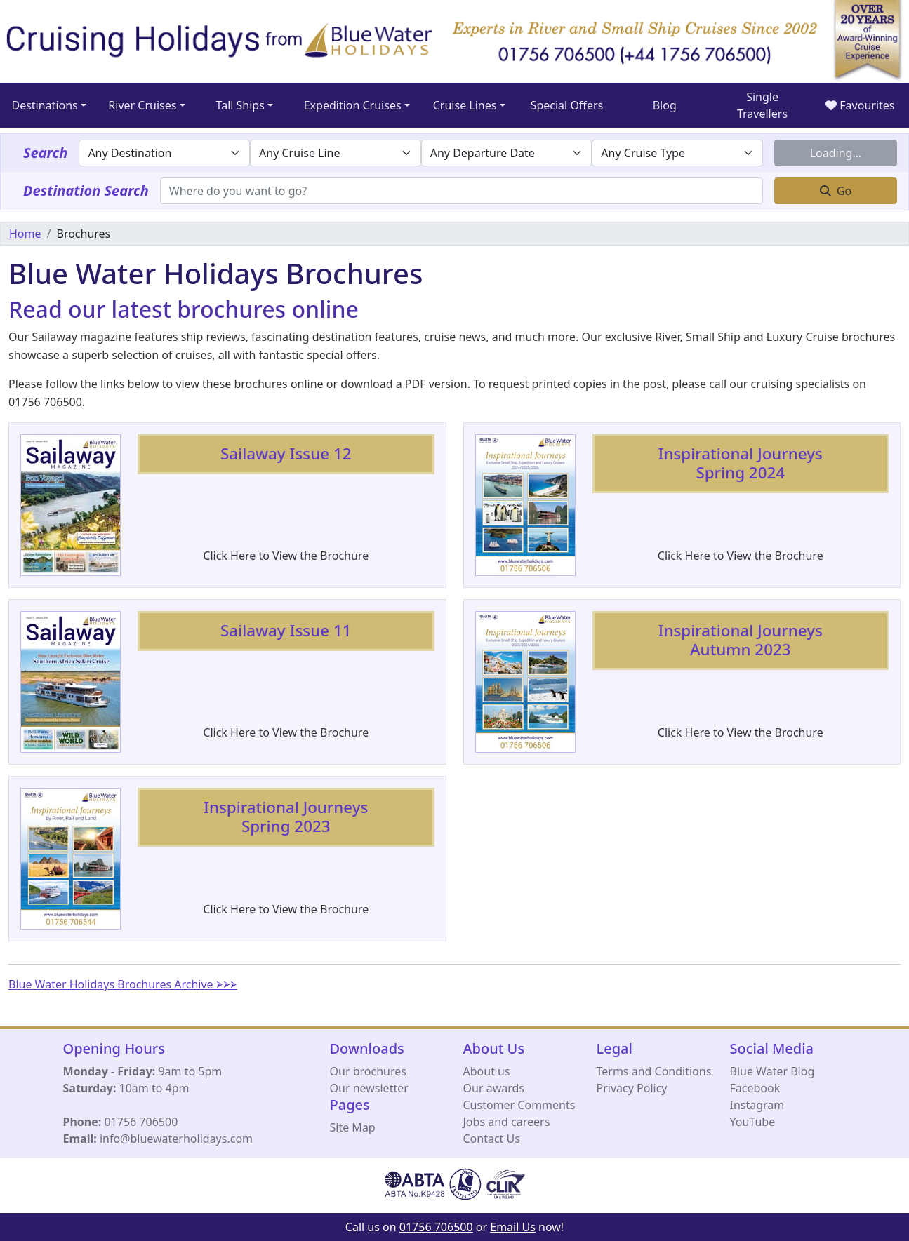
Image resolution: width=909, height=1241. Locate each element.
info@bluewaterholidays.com (176, 1138)
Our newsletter (369, 1088)
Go (836, 191)
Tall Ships (240, 105)
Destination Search (86, 190)
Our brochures (368, 1071)
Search (45, 152)
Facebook (755, 1088)
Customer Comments (519, 1105)
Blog (665, 105)
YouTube (753, 1121)
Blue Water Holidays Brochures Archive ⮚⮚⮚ (122, 984)
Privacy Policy (632, 1088)
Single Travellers (762, 105)
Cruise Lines (465, 105)
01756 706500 (141, 1121)
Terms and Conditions (654, 1071)
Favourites (859, 105)
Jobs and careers (506, 1121)
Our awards (493, 1088)
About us (486, 1071)
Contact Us (491, 1138)
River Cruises (142, 105)
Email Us (513, 1227)
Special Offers (567, 105)
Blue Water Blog (772, 1071)
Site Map (353, 1127)
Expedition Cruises (353, 105)
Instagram (757, 1105)
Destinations (44, 105)
